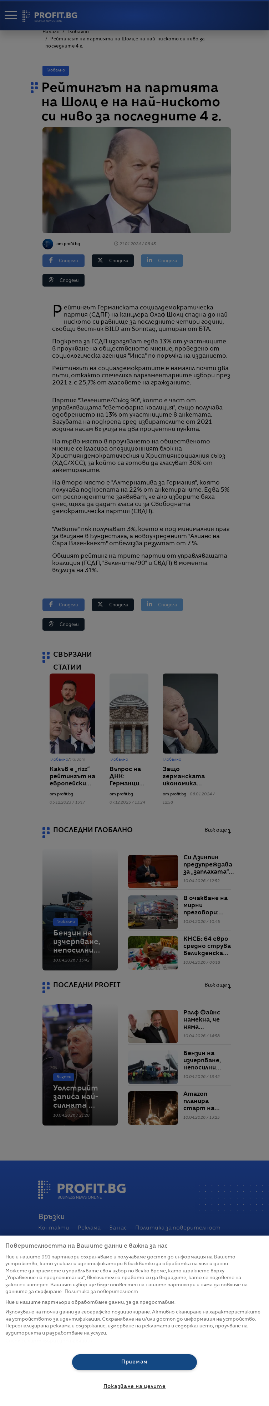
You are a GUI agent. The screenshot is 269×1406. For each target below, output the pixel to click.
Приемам (134, 1362)
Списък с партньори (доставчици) (48, 1341)
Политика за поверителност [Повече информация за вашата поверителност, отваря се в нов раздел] (101, 1292)
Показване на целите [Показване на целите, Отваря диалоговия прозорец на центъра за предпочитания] (134, 1386)
